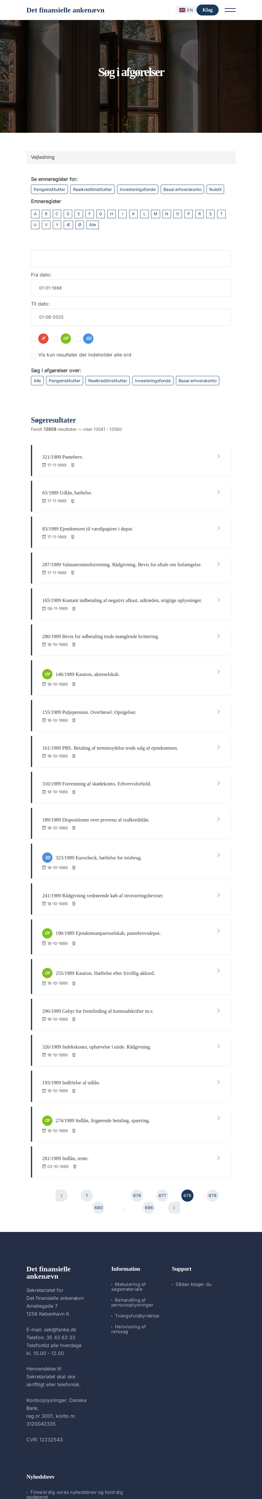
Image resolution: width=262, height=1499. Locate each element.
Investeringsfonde (138, 189)
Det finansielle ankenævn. (110, 1478)
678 (187, 1132)
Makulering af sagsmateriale (128, 1224)
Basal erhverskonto (182, 189)
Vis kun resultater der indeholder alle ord (84, 354)
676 (137, 1132)
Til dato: (40, 303)
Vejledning (43, 157)
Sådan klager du (194, 1221)
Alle (92, 224)
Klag (208, 9)
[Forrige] (61, 1133)
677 (162, 1132)
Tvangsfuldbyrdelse (137, 1253)
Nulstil (215, 189)
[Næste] (174, 1145)
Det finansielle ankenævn (65, 10)
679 (213, 1132)
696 (149, 1144)
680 (99, 1144)
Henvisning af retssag (128, 1266)
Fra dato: (41, 274)
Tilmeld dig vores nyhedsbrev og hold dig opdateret (74, 1432)
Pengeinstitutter (49, 189)
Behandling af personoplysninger (132, 1239)
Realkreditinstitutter (92, 189)
